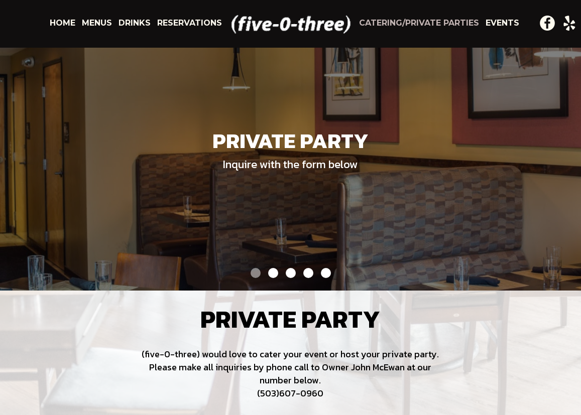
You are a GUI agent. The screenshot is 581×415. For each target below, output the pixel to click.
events (502, 23)
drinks (136, 23)
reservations (189, 23)
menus (98, 23)
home (64, 23)
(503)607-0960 (290, 393)
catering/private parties (420, 23)
